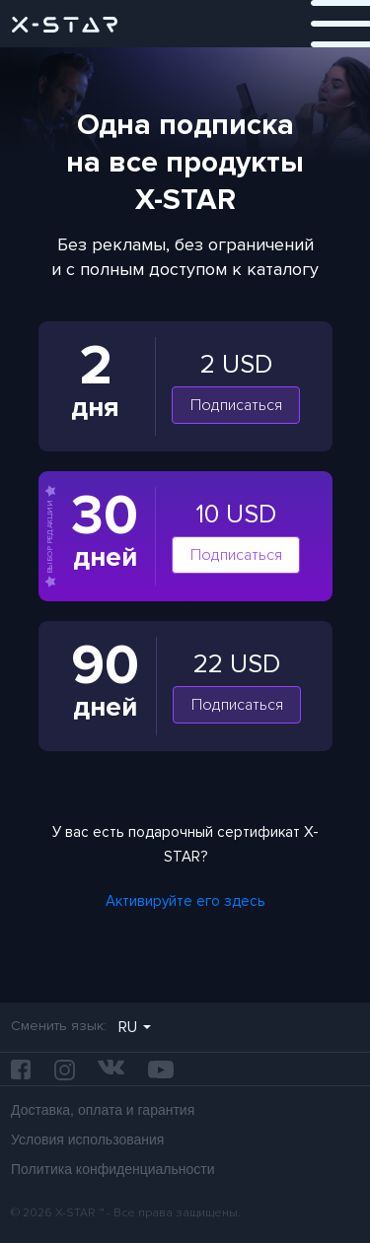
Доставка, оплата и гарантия (102, 1110)
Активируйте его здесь (185, 901)
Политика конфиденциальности (113, 1169)
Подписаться (236, 405)
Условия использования (87, 1139)
